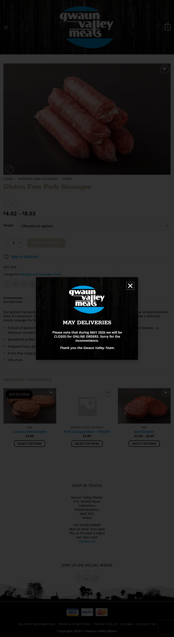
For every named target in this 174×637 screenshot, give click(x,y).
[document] (87, 318)
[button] (130, 286)
